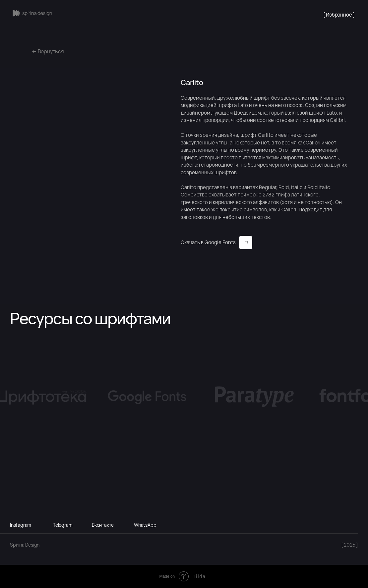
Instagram (20, 525)
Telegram (62, 525)
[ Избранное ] (339, 14)
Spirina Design (24, 545)
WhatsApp (145, 525)
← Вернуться (47, 51)
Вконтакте (103, 525)
